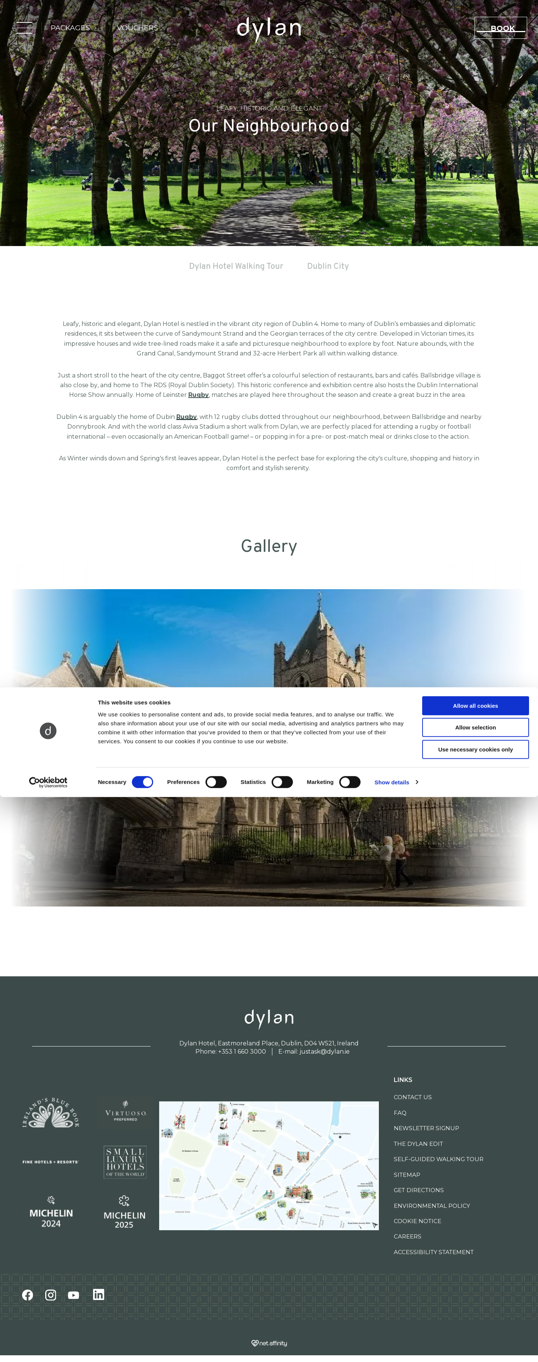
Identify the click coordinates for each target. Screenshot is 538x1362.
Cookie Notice (417, 1221)
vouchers (132, 30)
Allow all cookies (475, 1271)
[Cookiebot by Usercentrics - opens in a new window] (48, 1347)
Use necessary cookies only (475, 1314)
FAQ (400, 1112)
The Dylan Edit (418, 1143)
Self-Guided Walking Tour (438, 1159)
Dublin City (328, 267)
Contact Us (413, 1097)
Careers (407, 1236)
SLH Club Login (405, 29)
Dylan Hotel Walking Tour (236, 267)
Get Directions (419, 1190)
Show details (392, 1347)
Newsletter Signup (426, 1128)
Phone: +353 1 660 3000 (230, 1051)
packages (65, 30)
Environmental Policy (432, 1205)
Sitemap (407, 1174)
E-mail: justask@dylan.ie (314, 1051)
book (506, 30)
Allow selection (475, 1293)
